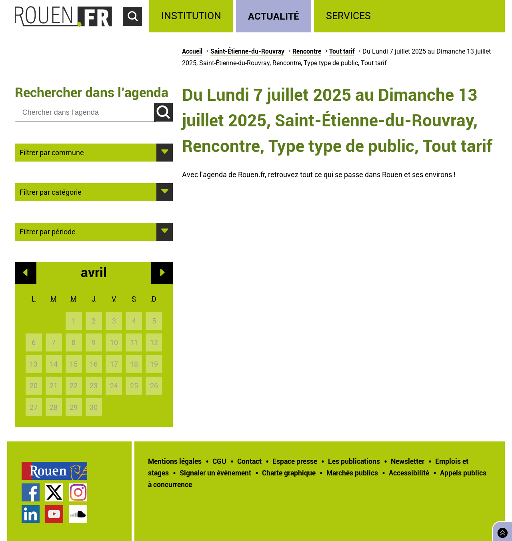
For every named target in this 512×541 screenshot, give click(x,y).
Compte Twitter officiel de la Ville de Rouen (54, 492)
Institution (191, 16)
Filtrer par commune (52, 152)
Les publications (354, 461)
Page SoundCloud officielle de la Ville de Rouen (78, 514)
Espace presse (294, 461)
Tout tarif (341, 51)
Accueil (192, 51)
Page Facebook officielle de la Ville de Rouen (31, 492)
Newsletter (407, 461)
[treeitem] (192, 16)
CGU (219, 461)
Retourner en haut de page (501, 530)
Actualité (273, 15)
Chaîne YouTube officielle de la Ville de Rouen (54, 514)
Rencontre (306, 51)
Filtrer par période (48, 231)
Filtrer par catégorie (51, 191)
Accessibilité (409, 472)
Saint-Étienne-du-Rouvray (247, 51)
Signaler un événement (215, 472)
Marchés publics (352, 472)
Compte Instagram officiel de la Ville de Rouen (78, 492)
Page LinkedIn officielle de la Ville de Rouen (31, 514)
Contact (249, 461)
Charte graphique (289, 472)
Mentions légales (175, 461)
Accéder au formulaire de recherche (136, 30)
